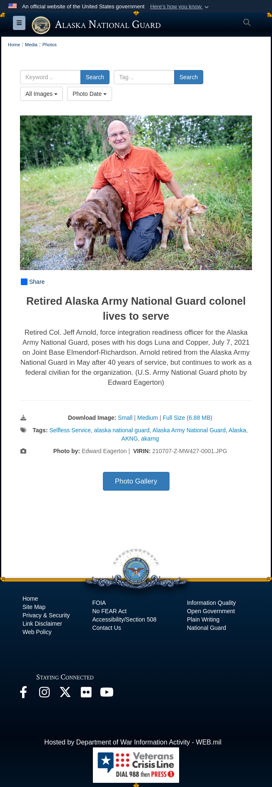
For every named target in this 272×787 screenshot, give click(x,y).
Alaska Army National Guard (189, 430)
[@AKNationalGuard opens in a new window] (65, 694)
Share (33, 281)
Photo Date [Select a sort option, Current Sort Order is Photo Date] (89, 93)
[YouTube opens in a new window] (106, 694)
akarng (150, 438)
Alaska (237, 430)
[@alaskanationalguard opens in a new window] (44, 694)
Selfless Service (70, 430)
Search (95, 77)
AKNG (129, 438)
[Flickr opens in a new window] (85, 694)
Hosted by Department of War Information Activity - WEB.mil (132, 742)
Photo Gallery (136, 481)
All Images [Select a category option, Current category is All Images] (41, 93)
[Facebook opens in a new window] (23, 694)
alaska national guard (122, 430)
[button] (180, 7)
